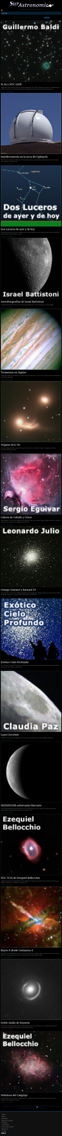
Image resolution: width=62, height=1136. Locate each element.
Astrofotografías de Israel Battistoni (22, 301)
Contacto (4, 1131)
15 (30, 1105)
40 (32, 1107)
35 (20, 1107)
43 (39, 1107)
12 (23, 1105)
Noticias (4, 1114)
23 (50, 1105)
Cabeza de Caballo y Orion (16, 517)
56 (28, 1108)
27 (59, 1105)
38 (27, 1107)
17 (35, 1105)
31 (10, 1107)
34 (17, 1107)
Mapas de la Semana (7, 1120)
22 (47, 1105)
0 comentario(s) (9, 164)
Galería (3, 1116)
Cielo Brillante (5, 1125)
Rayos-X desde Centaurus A (17, 950)
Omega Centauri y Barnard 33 (18, 589)
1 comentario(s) (9, 91)
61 (40, 1108)
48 (51, 1107)
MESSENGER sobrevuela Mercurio (21, 805)
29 (5, 1107)
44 (42, 1107)
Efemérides (5, 1118)
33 (15, 1107)
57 (31, 1108)
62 (43, 1108)
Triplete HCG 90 (10, 444)
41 (34, 1107)
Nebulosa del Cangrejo (14, 1095)
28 (3, 1107)
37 (24, 1107)
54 (23, 1108)
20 (42, 1105)
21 (45, 1105)
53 (21, 1108)
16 (33, 1105)
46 (47, 1107)
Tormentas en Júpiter (13, 372)
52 (18, 1108)
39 (29, 1107)
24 (52, 1105)
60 (38, 1108)
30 (7, 1107)
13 (25, 1105)
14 (28, 1105)
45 (44, 1107)
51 (59, 1107)
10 (18, 1105)
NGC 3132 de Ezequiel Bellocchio (20, 877)
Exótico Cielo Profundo (15, 662)
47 (49, 1107)
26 (57, 1105)
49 (54, 1107)
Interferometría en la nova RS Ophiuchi (24, 156)
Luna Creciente (10, 734)
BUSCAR (47, 17)
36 (22, 1107)
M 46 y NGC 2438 (11, 84)
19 (40, 1105)
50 (56, 1107)
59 (35, 1108)
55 (26, 1108)
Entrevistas (4, 1123)
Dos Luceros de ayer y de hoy (18, 229)
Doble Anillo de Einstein (15, 1022)
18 (38, 1105)
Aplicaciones (5, 1129)
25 (55, 1105)
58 (33, 1108)
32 (12, 1107)
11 (21, 1105)
